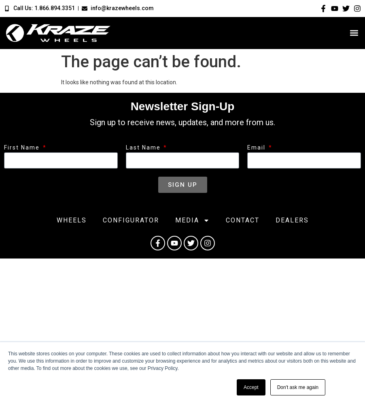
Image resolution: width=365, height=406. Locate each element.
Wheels (72, 220)
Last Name (144, 148)
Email (257, 148)
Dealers (292, 220)
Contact (242, 220)
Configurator (131, 220)
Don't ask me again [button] (297, 387)
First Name (23, 148)
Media (192, 220)
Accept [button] (251, 387)
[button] (354, 33)
